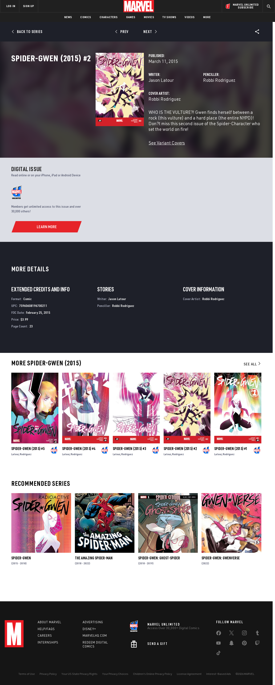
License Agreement (189, 674)
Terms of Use (26, 674)
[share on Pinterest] (244, 644)
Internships (48, 642)
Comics (85, 17)
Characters (109, 17)
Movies (149, 17)
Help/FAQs (46, 629)
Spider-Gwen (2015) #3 (129, 467)
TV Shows (169, 17)
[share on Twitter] (231, 633)
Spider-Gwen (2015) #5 (27, 467)
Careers (45, 635)
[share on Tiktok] (218, 654)
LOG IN (10, 6)
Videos (189, 17)
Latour (15, 473)
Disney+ (89, 629)
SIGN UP (28, 6)
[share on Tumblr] (257, 633)
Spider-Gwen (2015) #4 (78, 467)
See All (252, 382)
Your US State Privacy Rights (79, 674)
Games (130, 17)
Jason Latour (102, 100)
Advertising (93, 622)
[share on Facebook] (218, 634)
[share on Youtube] (218, 644)
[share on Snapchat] (231, 644)
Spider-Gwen (21, 576)
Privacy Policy (48, 674)
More (207, 17)
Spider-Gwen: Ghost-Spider (159, 576)
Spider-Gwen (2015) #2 (180, 467)
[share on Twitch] (257, 644)
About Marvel (49, 622)
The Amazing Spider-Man (94, 576)
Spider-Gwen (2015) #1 (230, 467)
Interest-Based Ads (218, 674)
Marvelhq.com (95, 635)
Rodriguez (26, 473)
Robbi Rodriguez (190, 100)
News (68, 17)
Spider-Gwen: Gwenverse (221, 576)
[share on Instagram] (244, 633)
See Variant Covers (108, 158)
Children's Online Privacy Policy (152, 674)
